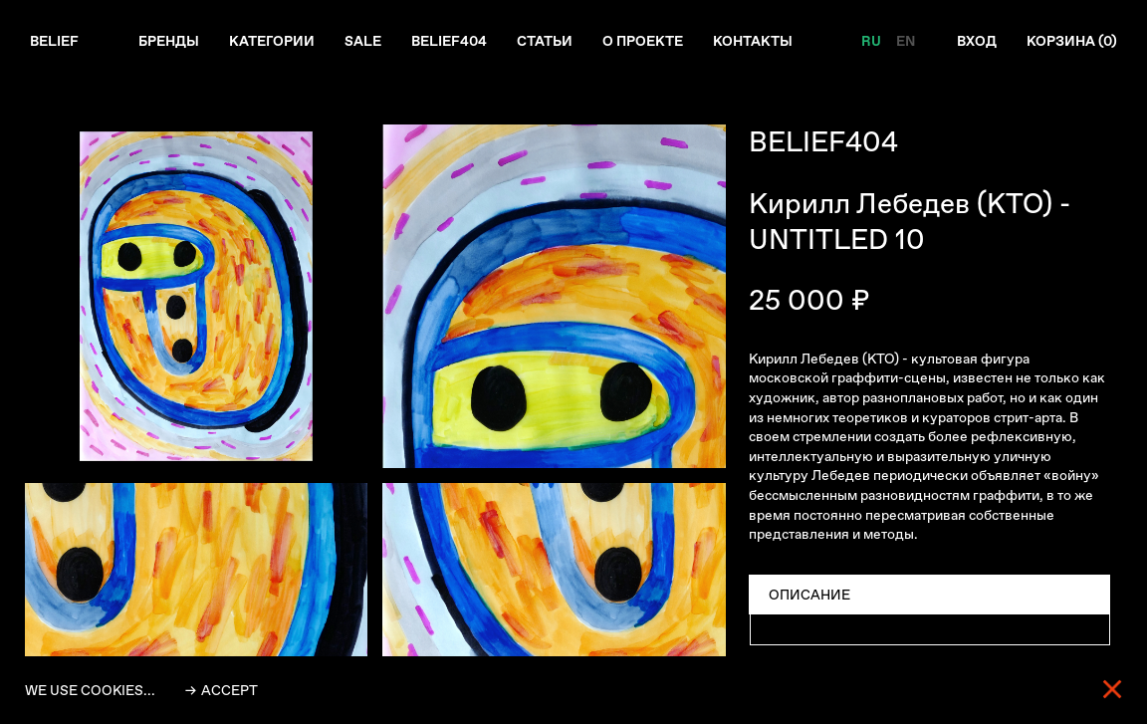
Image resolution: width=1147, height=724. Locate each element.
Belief (54, 41)
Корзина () (1072, 41)
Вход (977, 41)
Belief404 (449, 41)
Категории (272, 41)
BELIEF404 (823, 141)
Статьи (545, 41)
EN (905, 41)
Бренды (168, 41)
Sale (362, 41)
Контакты (753, 41)
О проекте (642, 41)
